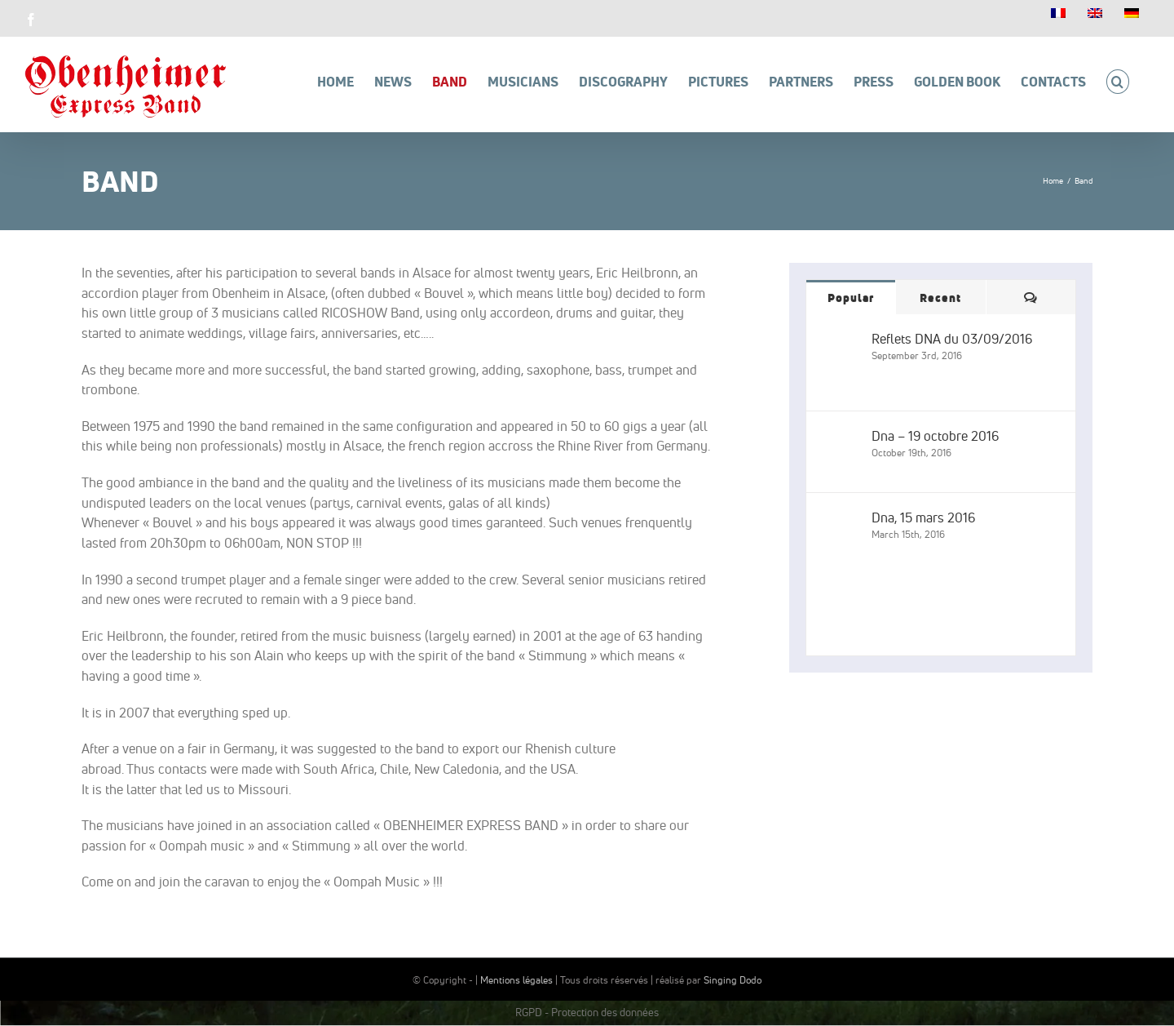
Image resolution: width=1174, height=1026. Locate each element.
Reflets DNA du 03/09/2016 (952, 339)
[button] (1117, 82)
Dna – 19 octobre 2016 (935, 436)
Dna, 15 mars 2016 (923, 517)
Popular (851, 298)
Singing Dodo (732, 980)
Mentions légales (516, 980)
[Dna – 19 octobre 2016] (840, 437)
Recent (940, 298)
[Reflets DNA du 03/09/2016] (840, 340)
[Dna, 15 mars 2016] (840, 519)
